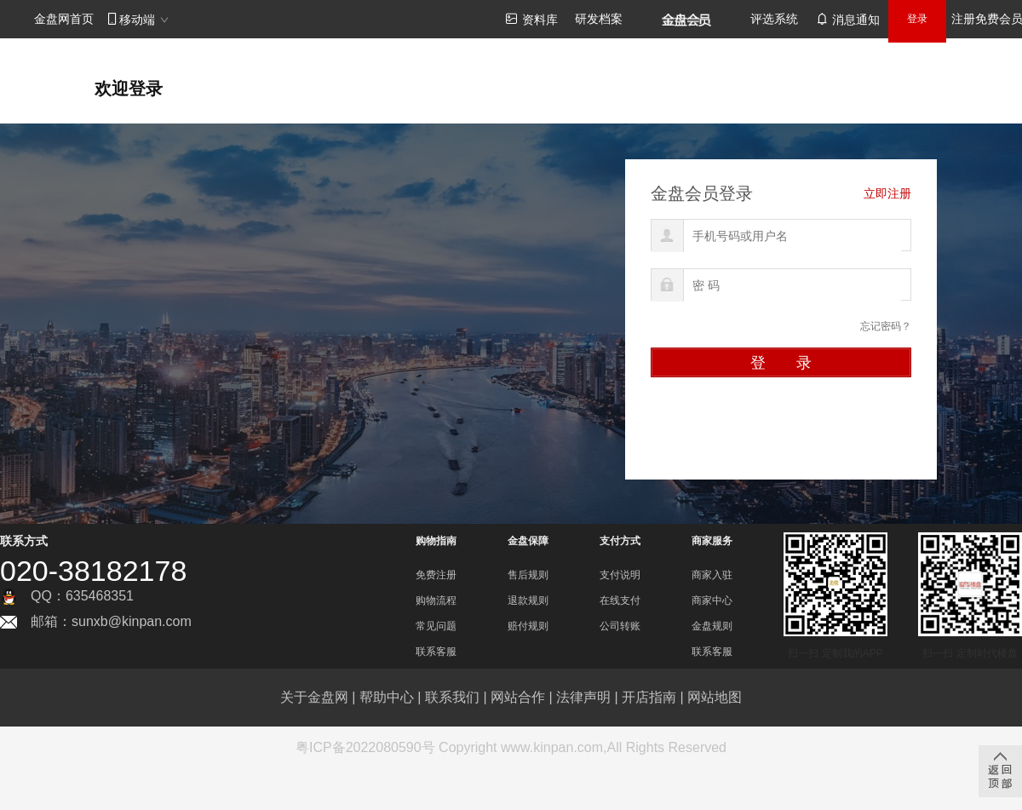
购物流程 (436, 600)
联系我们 (452, 697)
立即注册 (887, 193)
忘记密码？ (885, 326)
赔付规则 (528, 626)
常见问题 (436, 626)
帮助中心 (386, 697)
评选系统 (774, 19)
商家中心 (712, 600)
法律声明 (583, 697)
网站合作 (518, 697)
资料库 (531, 19)
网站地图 (714, 697)
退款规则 (528, 600)
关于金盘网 (314, 697)
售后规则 (528, 575)
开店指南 (649, 697)
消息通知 (847, 19)
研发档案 (599, 19)
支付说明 (620, 575)
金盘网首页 (64, 19)
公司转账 (620, 626)
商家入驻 (712, 575)
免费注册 (436, 575)
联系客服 (436, 652)
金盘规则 (712, 626)
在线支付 (620, 600)
